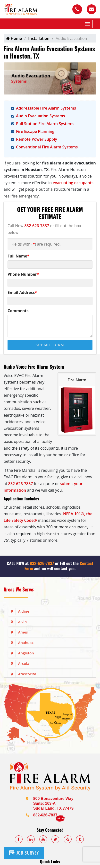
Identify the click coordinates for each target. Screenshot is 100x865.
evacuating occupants (73, 182)
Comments (18, 310)
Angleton (26, 653)
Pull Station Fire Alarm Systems (45, 123)
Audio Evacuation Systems (40, 116)
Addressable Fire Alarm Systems (46, 108)
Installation (38, 38)
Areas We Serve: (19, 589)
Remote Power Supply (36, 139)
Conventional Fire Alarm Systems (47, 147)
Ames (23, 632)
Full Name (18, 256)
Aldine (23, 611)
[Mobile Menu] (87, 24)
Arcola (23, 663)
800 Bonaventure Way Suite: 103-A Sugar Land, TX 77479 (53, 803)
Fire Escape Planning (35, 131)
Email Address (22, 292)
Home (14, 38)
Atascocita (27, 673)
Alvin (22, 621)
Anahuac (25, 642)
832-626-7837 (36, 225)
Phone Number (23, 274)
